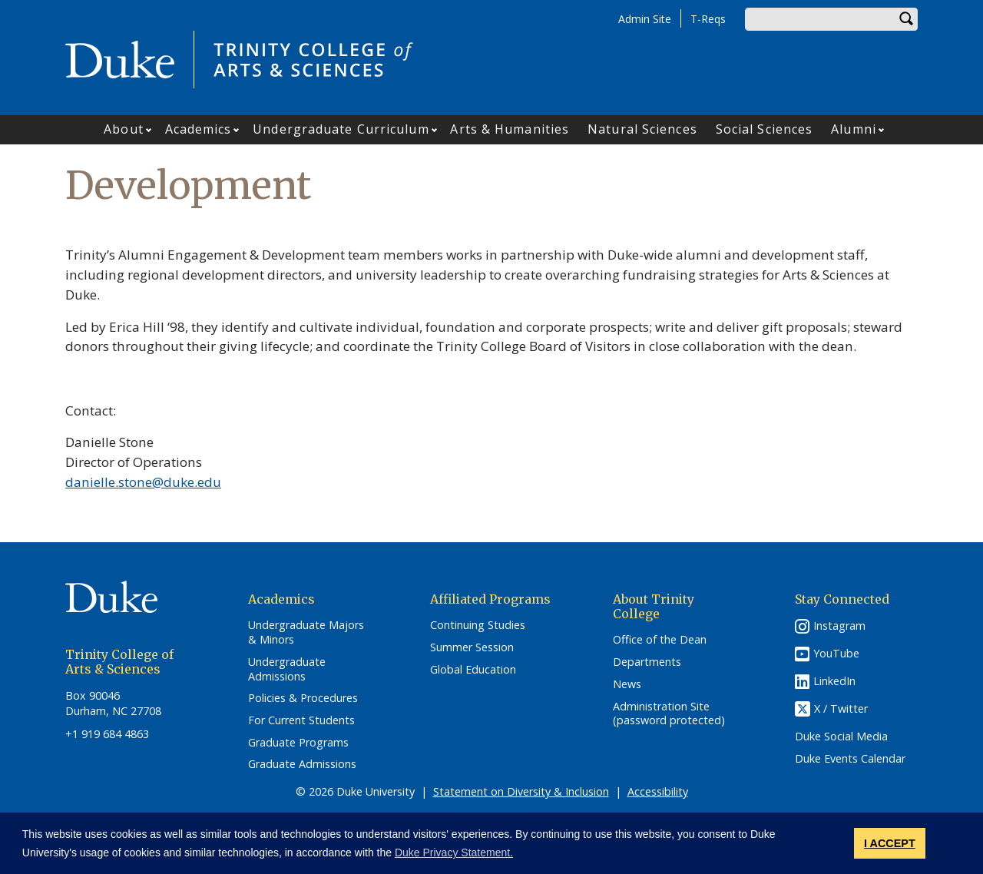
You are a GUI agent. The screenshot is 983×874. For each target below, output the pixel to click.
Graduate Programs (298, 743)
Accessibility (657, 791)
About (124, 129)
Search (906, 19)
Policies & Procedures (303, 698)
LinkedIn (834, 681)
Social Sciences (764, 129)
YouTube (836, 653)
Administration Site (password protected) (669, 714)
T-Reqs (708, 19)
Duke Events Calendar (850, 759)
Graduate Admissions (302, 764)
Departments (647, 662)
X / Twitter (841, 709)
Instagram (839, 625)
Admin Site (644, 19)
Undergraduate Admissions (287, 669)
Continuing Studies (477, 625)
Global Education (473, 670)
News (627, 684)
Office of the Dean (660, 640)
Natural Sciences (642, 129)
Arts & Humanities (509, 129)
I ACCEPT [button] (889, 843)
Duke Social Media (841, 736)
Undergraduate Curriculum (341, 129)
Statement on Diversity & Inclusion (521, 791)
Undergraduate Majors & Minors (306, 632)
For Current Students (301, 720)
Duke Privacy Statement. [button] (454, 852)
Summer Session (472, 647)
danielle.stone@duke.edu (143, 482)
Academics (198, 129)
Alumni (853, 129)
